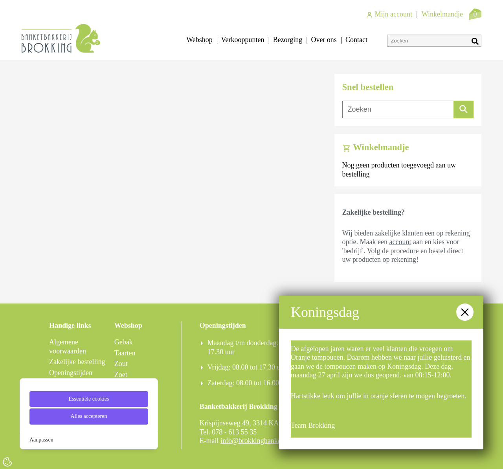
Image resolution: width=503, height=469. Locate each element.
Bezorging (288, 40)
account (400, 242)
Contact (356, 40)
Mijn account (389, 14)
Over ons (324, 40)
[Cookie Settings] (7, 461)
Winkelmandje (442, 14)
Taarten (125, 353)
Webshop (199, 40)
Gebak (123, 342)
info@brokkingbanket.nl (255, 441)
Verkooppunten (242, 40)
